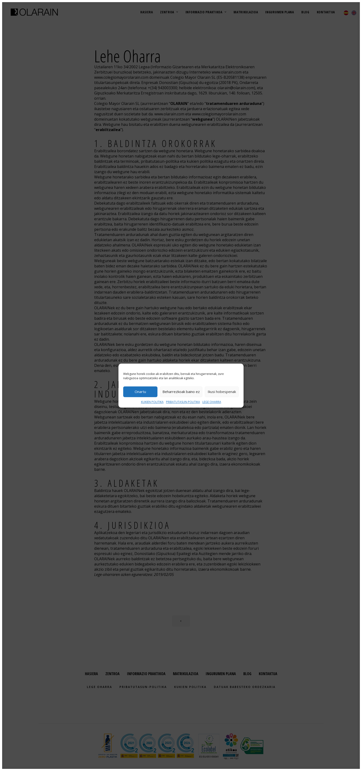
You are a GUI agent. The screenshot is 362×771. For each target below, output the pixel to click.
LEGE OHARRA (211, 402)
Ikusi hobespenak (222, 391)
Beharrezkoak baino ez (181, 391)
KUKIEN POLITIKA (152, 402)
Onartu (140, 391)
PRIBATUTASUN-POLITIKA (183, 402)
